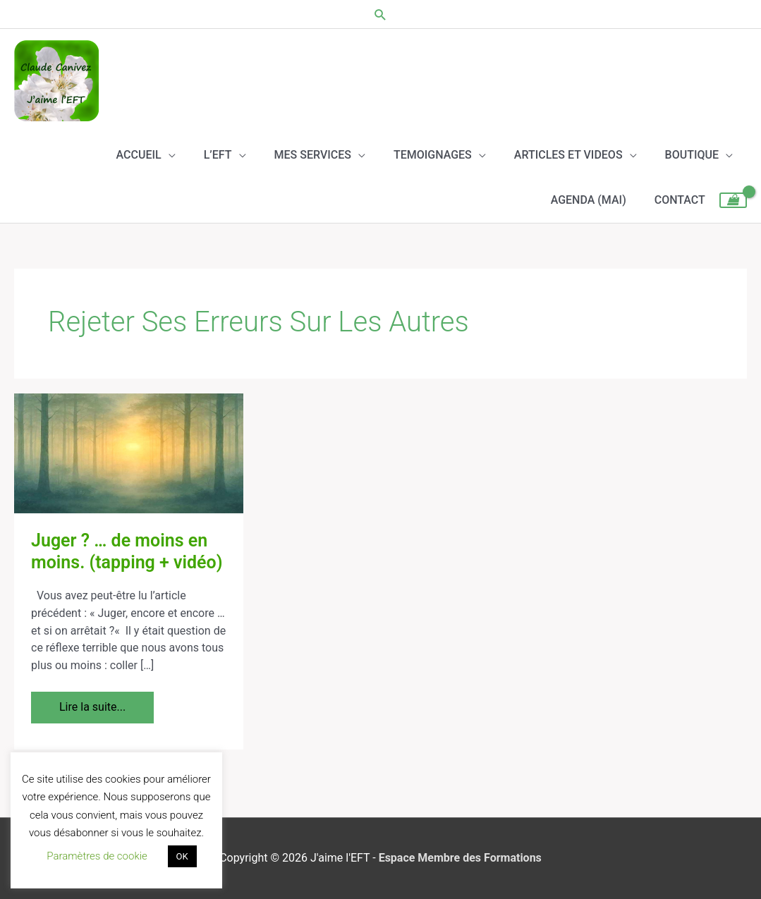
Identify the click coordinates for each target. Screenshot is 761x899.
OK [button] (182, 856)
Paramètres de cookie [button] (97, 856)
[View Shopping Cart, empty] (733, 200)
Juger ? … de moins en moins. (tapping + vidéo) (126, 551)
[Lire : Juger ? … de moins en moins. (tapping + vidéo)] (128, 453)
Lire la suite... (92, 703)
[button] (380, 14)
